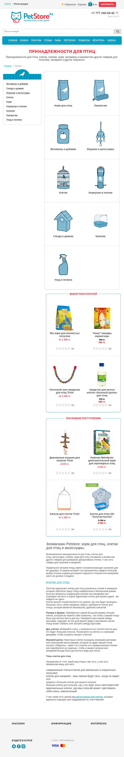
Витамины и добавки (17, 84)
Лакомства (11, 115)
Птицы (48, 40)
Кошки (24, 40)
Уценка (111, 40)
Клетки (9, 97)
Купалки (10, 111)
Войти (8, 4)
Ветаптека (98, 40)
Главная (7, 66)
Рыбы (58, 40)
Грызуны (36, 40)
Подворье (84, 40)
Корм (9, 102)
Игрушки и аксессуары (18, 93)
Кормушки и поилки (16, 106)
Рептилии (70, 40)
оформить (107, 4)
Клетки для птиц (57, 582)
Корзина (82, 4)
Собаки (12, 40)
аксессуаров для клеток (89, 697)
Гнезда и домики (15, 88)
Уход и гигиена (14, 119)
